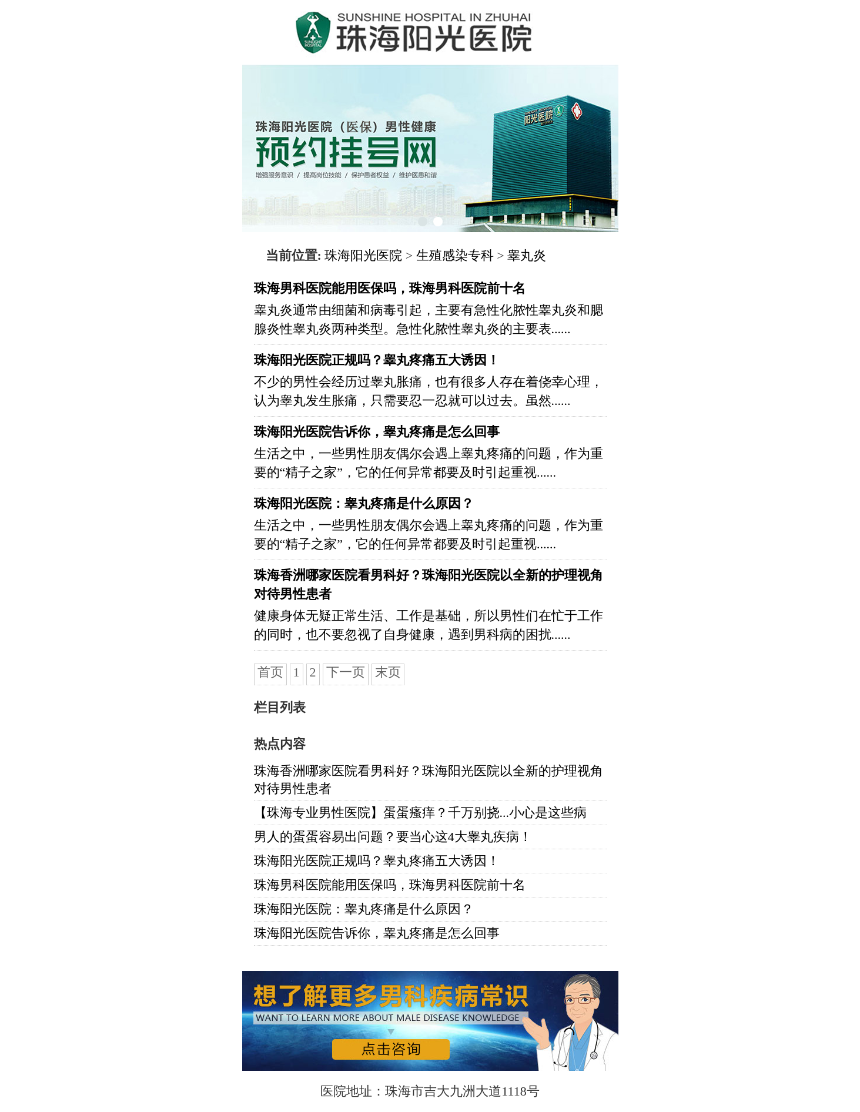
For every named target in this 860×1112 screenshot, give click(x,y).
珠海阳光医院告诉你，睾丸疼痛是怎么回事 (377, 933)
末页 (388, 672)
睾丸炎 (526, 255)
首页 (270, 672)
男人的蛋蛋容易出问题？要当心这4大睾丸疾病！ (393, 836)
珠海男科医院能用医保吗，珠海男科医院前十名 (390, 884)
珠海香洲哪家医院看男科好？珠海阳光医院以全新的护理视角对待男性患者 (428, 779)
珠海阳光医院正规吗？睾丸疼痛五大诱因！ (377, 860)
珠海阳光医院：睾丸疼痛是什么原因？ (364, 909)
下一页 (345, 672)
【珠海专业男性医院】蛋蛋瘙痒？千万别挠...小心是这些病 (420, 812)
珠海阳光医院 (363, 255)
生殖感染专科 (455, 255)
